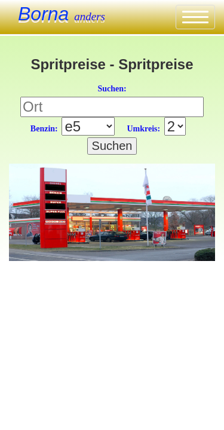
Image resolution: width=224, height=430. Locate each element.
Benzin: (44, 128)
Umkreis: (143, 128)
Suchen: (111, 88)
